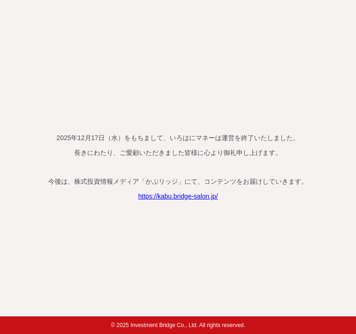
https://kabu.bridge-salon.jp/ (178, 196)
